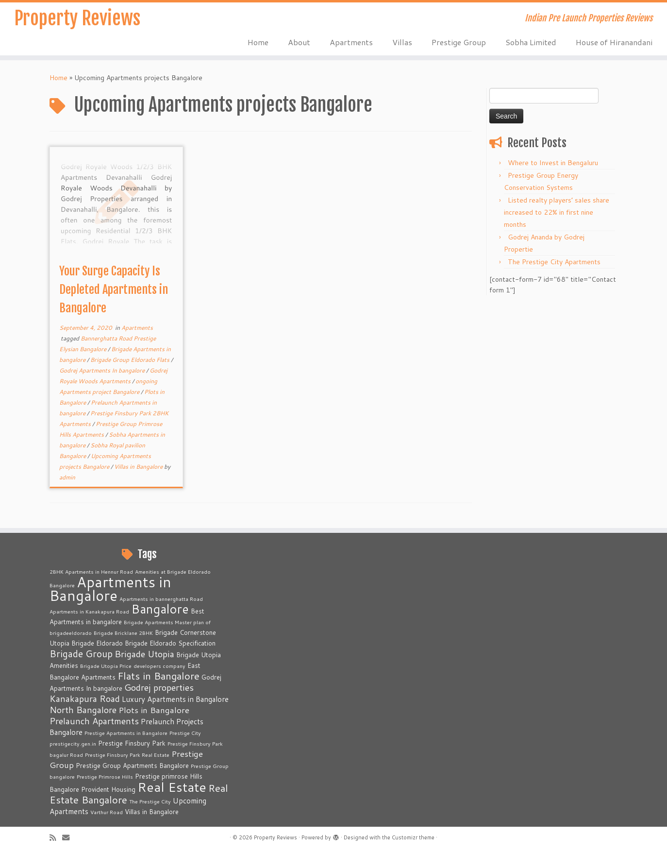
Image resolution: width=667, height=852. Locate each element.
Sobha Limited (530, 42)
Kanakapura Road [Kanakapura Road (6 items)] (85, 698)
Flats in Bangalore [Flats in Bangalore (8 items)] (158, 676)
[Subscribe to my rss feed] (56, 838)
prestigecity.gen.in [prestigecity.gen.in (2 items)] (73, 743)
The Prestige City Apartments (554, 262)
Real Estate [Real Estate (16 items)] (171, 787)
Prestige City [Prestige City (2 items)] (185, 732)
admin (67, 477)
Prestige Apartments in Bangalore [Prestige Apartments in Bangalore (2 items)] (125, 732)
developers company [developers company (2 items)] (159, 665)
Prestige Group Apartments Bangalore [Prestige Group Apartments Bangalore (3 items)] (132, 765)
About (299, 42)
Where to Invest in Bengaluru (553, 163)
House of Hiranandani (614, 42)
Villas (402, 42)
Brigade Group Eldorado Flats (130, 360)
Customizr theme (413, 837)
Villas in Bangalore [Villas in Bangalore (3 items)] (152, 811)
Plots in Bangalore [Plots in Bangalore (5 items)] (153, 710)
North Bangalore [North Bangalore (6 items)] (83, 709)
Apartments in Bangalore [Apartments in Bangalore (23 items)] (110, 588)
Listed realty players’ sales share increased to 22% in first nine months (556, 212)
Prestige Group (459, 42)
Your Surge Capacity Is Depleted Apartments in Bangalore (113, 289)
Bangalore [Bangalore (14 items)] (160, 608)
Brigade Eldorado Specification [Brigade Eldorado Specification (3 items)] (170, 643)
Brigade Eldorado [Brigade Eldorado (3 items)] (97, 643)
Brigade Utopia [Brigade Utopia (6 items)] (144, 654)
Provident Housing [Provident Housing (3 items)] (108, 789)
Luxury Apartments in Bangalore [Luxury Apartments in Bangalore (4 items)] (175, 699)
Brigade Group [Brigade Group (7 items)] (81, 653)
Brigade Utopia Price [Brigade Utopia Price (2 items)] (106, 665)
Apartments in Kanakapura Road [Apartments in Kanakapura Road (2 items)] (89, 611)
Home (258, 42)
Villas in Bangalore (139, 466)
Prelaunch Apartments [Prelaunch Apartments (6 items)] (94, 721)
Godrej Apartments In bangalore (102, 370)
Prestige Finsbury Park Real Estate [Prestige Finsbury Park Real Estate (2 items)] (127, 754)
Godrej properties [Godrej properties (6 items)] (159, 687)
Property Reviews (77, 19)
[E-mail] (69, 838)
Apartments (351, 42)
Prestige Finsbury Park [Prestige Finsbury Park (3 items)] (132, 743)
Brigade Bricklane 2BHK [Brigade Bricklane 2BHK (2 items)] (123, 632)
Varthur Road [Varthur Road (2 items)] (106, 812)
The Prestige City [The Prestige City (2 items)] (150, 801)
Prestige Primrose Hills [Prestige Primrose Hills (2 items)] (105, 776)
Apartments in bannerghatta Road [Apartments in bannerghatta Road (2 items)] (161, 598)
